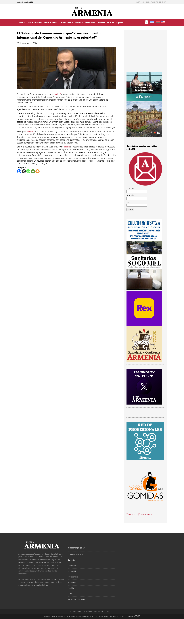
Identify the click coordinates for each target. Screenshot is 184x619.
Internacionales (35, 22)
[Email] (33, 171)
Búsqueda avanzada (75, 554)
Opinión (79, 22)
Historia (101, 22)
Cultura (110, 22)
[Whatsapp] (28, 171)
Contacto (163, 2)
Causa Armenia (66, 22)
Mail (128, 202)
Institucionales (50, 22)
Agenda (119, 22)
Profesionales (73, 577)
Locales (22, 22)
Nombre (130, 188)
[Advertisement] (145, 49)
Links (148, 2)
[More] (37, 171)
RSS (143, 2)
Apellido (130, 195)
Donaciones (72, 565)
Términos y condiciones (76, 599)
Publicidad (72, 582)
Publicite (154, 2)
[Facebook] (19, 171)
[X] (24, 171)
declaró (57, 94)
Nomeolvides (72, 571)
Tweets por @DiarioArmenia (139, 514)
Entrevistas (90, 22)
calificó (29, 131)
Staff (138, 2)
